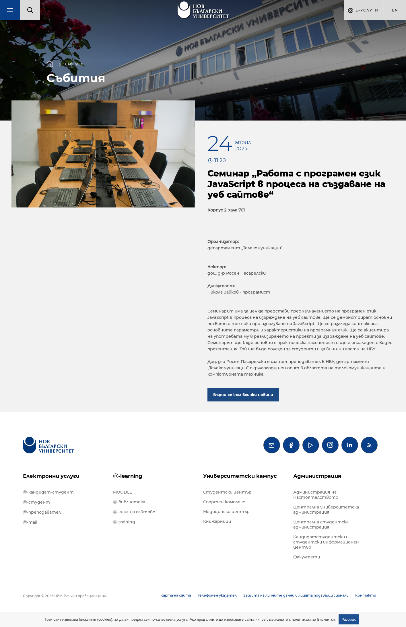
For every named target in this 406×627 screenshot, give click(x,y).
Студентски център (227, 492)
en (395, 10)
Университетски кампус (240, 476)
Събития (74, 64)
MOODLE (122, 492)
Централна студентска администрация (321, 524)
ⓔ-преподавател (42, 512)
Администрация (317, 476)
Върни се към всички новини (243, 394)
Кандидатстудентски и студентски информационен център (326, 542)
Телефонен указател (217, 595)
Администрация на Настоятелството (315, 495)
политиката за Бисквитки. (314, 619)
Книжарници (217, 521)
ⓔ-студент (36, 502)
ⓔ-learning (127, 476)
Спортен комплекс (224, 501)
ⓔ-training (124, 522)
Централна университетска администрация (326, 509)
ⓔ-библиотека (129, 501)
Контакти (365, 595)
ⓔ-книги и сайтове (134, 512)
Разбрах (348, 619)
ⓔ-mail (30, 522)
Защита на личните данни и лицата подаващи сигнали (296, 595)
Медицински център (226, 511)
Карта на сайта (175, 595)
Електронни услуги (51, 476)
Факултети (306, 557)
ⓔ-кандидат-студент (48, 492)
